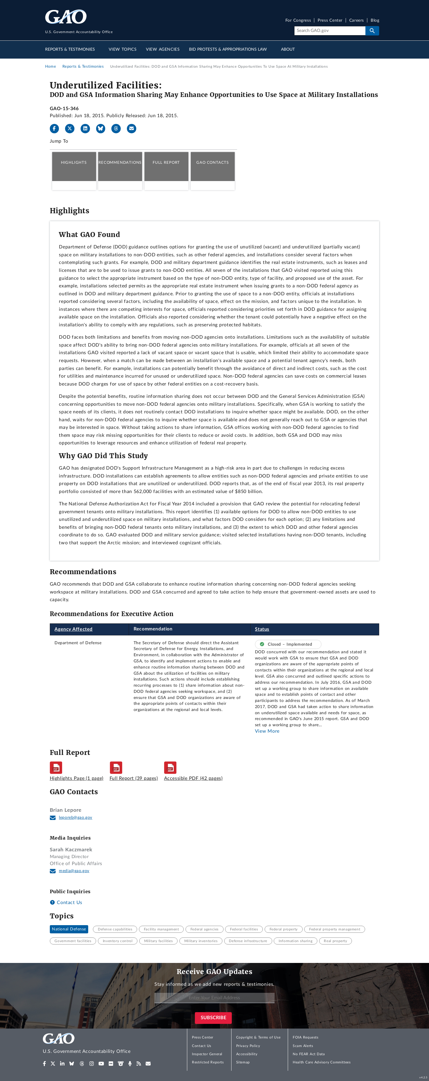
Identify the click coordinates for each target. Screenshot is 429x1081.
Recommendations (120, 162)
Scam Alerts (303, 1046)
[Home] (98, 1044)
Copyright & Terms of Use (258, 1037)
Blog (375, 21)
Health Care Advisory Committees (321, 1062)
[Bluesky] (103, 128)
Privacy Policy (248, 1046)
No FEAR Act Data (309, 1054)
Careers (356, 21)
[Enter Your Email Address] (214, 998)
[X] (72, 128)
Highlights (74, 162)
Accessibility (247, 1054)
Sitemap (243, 1062)
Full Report (166, 162)
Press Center (330, 21)
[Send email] (134, 128)
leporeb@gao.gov (75, 818)
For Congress (298, 21)
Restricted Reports (208, 1062)
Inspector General (207, 1054)
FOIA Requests (305, 1037)
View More (267, 731)
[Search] (329, 30)
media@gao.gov (74, 871)
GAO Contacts (212, 162)
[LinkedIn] (88, 128)
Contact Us (66, 902)
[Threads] (118, 128)
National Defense (69, 929)
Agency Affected (74, 629)
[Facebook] (57, 128)
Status (262, 629)
